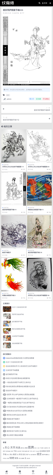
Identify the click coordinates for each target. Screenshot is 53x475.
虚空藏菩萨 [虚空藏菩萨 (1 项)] (33, 454)
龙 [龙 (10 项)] (25, 458)
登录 (44, 3)
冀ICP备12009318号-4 (30, 468)
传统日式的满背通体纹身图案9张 (18, 378)
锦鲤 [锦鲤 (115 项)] (11, 458)
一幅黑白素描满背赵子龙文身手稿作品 (21, 402)
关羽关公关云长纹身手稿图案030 (38, 167)
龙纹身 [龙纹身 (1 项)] (28, 458)
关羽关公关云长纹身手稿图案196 (38, 295)
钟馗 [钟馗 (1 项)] (8, 458)
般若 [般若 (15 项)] (15, 454)
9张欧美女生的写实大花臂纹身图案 (19, 411)
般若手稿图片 (6, 252)
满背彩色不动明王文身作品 (16, 431)
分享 (32, 99)
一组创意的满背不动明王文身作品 (18, 382)
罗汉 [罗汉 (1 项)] (8, 454)
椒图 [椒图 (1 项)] (26, 451)
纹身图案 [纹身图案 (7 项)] (43, 451)
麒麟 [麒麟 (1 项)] (23, 458)
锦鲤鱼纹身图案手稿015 (36, 210)
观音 (8, 95)
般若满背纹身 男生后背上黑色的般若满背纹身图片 (25, 423)
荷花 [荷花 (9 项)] (20, 454)
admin (7, 99)
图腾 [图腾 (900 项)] (31, 447)
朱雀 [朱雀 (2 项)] (23, 451)
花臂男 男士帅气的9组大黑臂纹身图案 (21, 394)
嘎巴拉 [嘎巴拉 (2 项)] (23, 448)
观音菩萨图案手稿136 (35, 252)
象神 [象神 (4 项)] (43, 454)
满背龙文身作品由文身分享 (16, 415)
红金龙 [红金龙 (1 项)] (37, 451)
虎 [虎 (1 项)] (29, 454)
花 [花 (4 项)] (17, 454)
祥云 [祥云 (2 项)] (31, 451)
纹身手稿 (16, 13)
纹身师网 (25, 466)
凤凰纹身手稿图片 (13, 419)
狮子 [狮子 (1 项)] (29, 451)
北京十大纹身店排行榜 (19, 307)
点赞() (46, 99)
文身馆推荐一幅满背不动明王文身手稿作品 (22, 398)
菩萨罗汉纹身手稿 (18, 314)
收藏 (38, 99)
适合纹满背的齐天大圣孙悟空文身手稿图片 (21, 366)
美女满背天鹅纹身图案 (15, 435)
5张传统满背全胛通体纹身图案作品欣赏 (20, 386)
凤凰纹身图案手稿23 (9, 295)
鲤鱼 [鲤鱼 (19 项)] (16, 458)
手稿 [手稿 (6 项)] (15, 451)
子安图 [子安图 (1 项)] (41, 448)
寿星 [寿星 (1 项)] (12, 451)
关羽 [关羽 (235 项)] (12, 447)
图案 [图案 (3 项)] (26, 448)
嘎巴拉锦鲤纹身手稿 (18, 329)
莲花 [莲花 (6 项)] (24, 454)
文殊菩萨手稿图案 (18, 336)
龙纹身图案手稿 (17, 343)
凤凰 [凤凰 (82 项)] (18, 447)
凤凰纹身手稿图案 (13, 427)
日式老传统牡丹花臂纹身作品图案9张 (20, 407)
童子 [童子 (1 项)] (34, 451)
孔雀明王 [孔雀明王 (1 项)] (46, 448)
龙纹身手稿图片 (11, 390)
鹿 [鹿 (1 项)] (21, 458)
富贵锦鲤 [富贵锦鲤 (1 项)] (8, 451)
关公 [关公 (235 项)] (7, 447)
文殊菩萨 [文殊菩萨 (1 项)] (19, 451)
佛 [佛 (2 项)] (3, 448)
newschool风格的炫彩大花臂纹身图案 (20, 358)
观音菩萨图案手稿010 (9, 210)
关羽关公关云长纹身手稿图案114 (13, 167)
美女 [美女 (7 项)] (11, 454)
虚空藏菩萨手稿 (17, 322)
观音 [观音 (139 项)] (39, 454)
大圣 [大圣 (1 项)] (38, 448)
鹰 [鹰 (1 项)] (19, 458)
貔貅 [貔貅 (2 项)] (46, 454)
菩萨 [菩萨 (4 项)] (27, 454)
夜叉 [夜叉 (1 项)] (35, 448)
